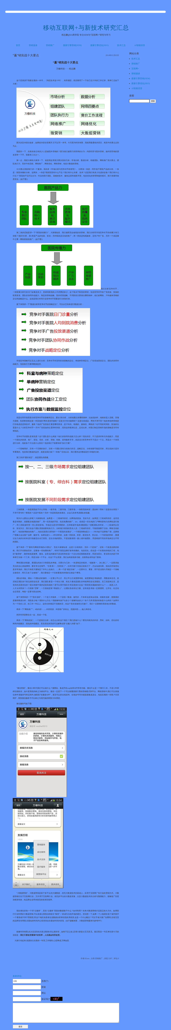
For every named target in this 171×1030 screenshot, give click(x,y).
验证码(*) (45, 999)
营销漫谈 (33, 45)
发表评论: (17, 976)
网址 (29, 993)
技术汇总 (121, 45)
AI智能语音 (139, 45)
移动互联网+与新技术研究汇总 (86, 27)
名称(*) (30, 981)
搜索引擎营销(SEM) (72, 45)
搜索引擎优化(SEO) (99, 45)
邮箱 (29, 987)
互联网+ (135, 68)
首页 (18, 45)
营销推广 (50, 45)
